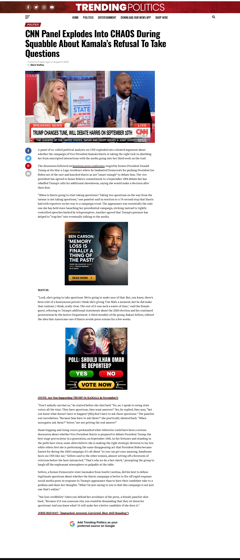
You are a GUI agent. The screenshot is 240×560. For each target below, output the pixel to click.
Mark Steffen (37, 65)
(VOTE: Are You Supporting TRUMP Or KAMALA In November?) (81, 397)
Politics (88, 17)
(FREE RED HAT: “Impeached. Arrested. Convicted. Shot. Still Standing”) (86, 513)
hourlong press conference (89, 166)
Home (75, 17)
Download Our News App (136, 17)
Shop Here (161, 17)
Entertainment (107, 17)
